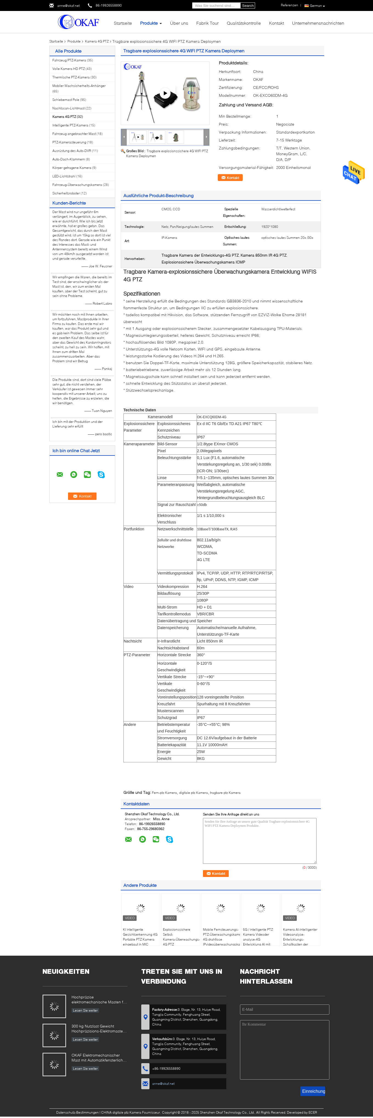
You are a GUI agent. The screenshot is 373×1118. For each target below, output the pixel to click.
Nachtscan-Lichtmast (68, 108)
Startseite (123, 23)
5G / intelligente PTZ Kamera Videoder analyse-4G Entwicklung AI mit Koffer (258, 939)
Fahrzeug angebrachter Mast (74, 134)
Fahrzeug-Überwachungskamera (77, 185)
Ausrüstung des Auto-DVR (71, 151)
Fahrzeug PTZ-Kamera (69, 60)
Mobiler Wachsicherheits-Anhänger (79, 86)
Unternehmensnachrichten (318, 23)
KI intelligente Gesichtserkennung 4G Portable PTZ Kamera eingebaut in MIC (140, 936)
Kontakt (276, 23)
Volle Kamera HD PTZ (68, 69)
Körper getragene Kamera (71, 168)
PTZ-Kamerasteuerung (69, 142)
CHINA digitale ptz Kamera (121, 1112)
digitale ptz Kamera (193, 793)
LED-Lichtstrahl (63, 176)
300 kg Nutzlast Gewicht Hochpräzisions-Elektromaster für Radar (98, 1029)
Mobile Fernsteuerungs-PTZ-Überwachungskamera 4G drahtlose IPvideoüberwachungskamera (221, 936)
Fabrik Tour (207, 23)
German (317, 6)
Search (248, 6)
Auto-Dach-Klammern (68, 159)
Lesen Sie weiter (85, 1010)
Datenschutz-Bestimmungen (77, 1112)
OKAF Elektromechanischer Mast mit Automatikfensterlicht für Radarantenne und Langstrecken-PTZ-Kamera (98, 1058)
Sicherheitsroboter (66, 193)
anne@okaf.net (68, 6)
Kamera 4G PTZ (97, 41)
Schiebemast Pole (65, 100)
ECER (313, 1112)
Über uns (179, 23)
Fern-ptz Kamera (164, 793)
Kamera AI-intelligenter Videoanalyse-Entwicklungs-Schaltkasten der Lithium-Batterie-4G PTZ (301, 939)
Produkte (149, 23)
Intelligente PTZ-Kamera (70, 125)
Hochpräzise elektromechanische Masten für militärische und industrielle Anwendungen (99, 1000)
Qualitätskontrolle (244, 23)
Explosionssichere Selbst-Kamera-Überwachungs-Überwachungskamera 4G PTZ (181, 936)
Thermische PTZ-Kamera (71, 77)
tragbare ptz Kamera (225, 793)
